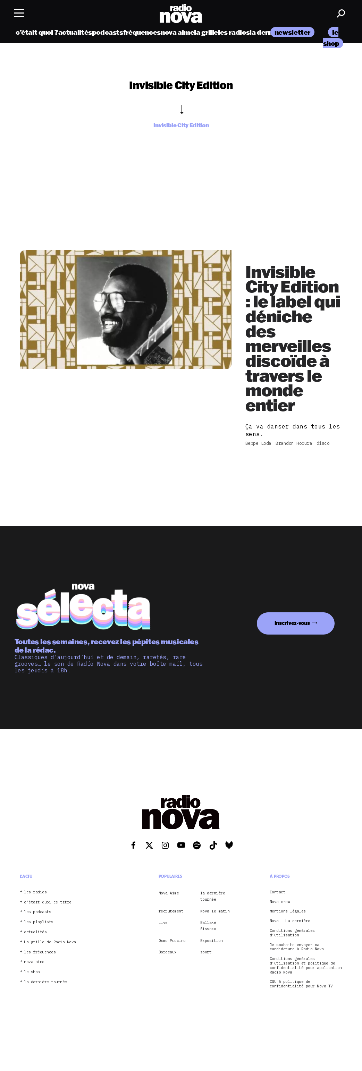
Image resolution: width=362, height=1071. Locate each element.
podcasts (107, 32)
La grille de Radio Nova (50, 942)
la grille (206, 32)
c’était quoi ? (37, 32)
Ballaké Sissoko (208, 925)
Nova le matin (215, 911)
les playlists (38, 922)
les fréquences (40, 952)
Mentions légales (288, 911)
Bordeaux (168, 952)
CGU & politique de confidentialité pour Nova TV (301, 983)
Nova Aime (169, 893)
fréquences (142, 32)
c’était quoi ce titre (47, 902)
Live (163, 922)
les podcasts (37, 912)
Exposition (211, 940)
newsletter (292, 32)
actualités (75, 32)
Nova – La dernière (290, 921)
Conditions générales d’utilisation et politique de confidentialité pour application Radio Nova (306, 965)
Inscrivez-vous (292, 623)
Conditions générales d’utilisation (292, 932)
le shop (32, 972)
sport (206, 952)
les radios (234, 32)
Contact (278, 892)
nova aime (177, 32)
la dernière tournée (45, 982)
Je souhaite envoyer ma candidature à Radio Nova (297, 947)
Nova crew (280, 902)
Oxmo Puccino (172, 940)
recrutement (171, 911)
